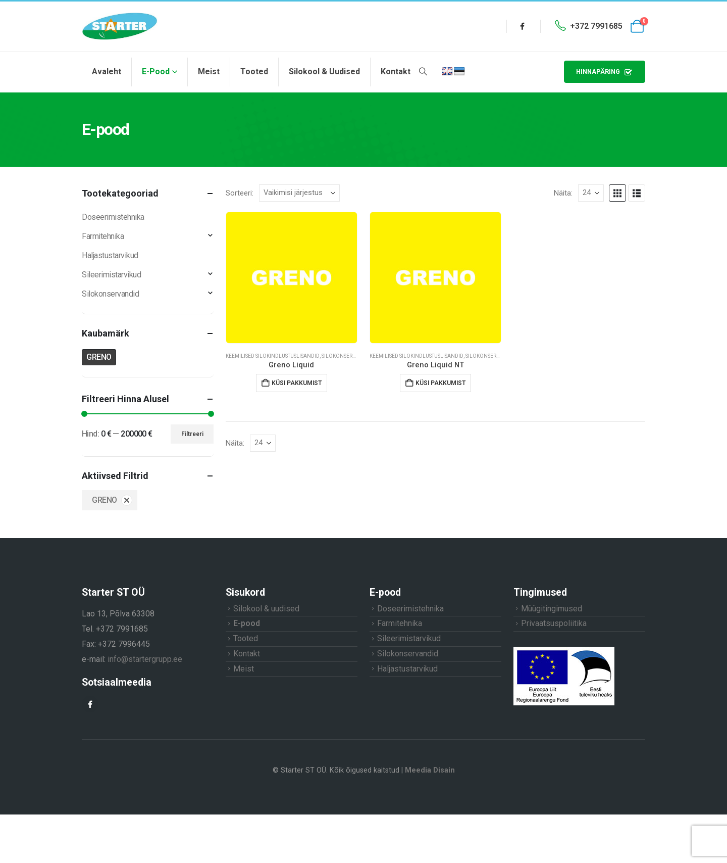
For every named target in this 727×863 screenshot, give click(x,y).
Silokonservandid (347, 356)
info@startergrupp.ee (145, 659)
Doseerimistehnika (113, 217)
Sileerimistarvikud (111, 274)
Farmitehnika (103, 236)
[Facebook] (522, 26)
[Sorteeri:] (299, 193)
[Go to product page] (291, 277)
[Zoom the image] (563, 650)
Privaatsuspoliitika (554, 623)
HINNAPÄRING (604, 72)
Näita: (563, 193)
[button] (423, 72)
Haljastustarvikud (110, 255)
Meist (209, 71)
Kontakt (395, 71)
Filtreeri (192, 434)
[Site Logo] (120, 26)
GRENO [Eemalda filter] (104, 500)
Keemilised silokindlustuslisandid (273, 356)
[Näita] (591, 193)
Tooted (254, 71)
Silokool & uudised (324, 71)
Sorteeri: (239, 193)
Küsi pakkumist (297, 383)
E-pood (156, 71)
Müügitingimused (551, 608)
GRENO (99, 357)
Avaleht (106, 71)
